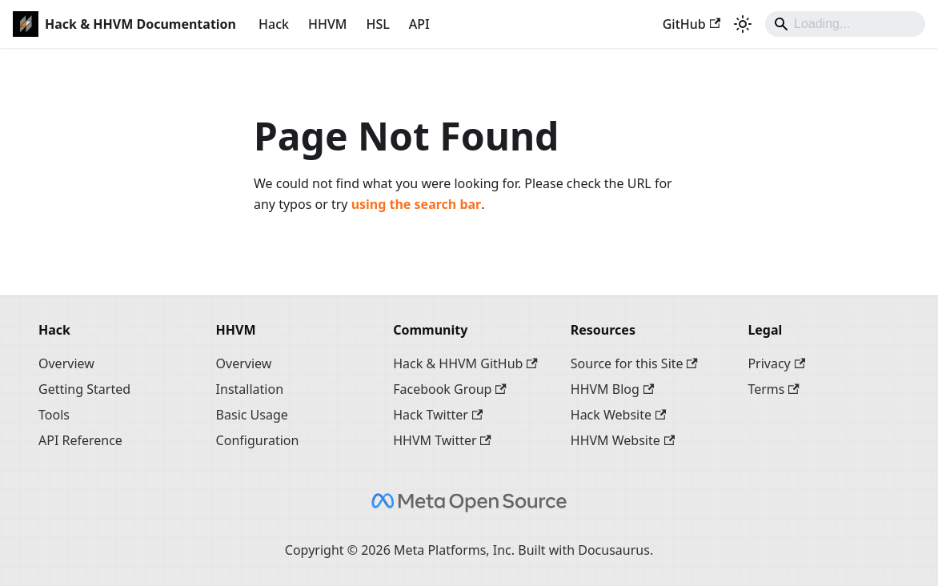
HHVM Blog (612, 389)
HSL (377, 24)
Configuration (257, 440)
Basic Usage (252, 414)
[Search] (845, 24)
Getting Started (84, 389)
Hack (274, 24)
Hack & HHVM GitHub (465, 363)
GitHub (691, 24)
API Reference (80, 440)
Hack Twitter (438, 414)
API (419, 24)
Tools (54, 414)
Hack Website (619, 414)
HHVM (327, 24)
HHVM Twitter (442, 440)
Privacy (776, 363)
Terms (773, 389)
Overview (66, 363)
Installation (249, 389)
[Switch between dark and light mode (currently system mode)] (743, 24)
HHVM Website (623, 440)
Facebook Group (450, 389)
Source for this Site (634, 363)
